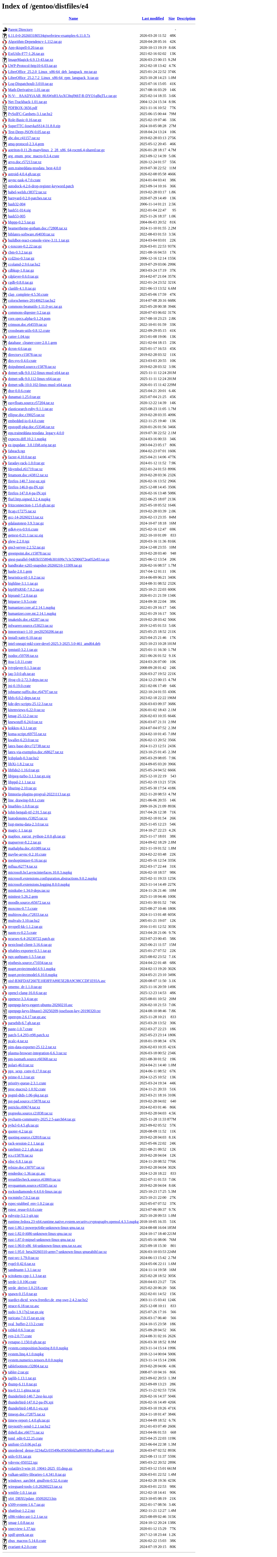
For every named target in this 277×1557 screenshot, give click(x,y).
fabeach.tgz (16, 451)
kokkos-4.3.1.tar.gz (22, 728)
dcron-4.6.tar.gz (20, 349)
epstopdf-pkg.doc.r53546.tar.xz (31, 427)
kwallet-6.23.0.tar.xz (23, 740)
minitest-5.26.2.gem (23, 896)
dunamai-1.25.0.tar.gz (24, 397)
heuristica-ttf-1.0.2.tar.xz (26, 577)
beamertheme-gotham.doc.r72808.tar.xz (37, 228)
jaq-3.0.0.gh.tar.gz (21, 674)
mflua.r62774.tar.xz (22, 866)
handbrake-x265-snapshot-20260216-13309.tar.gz (45, 565)
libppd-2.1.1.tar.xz (21, 782)
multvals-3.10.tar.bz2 (24, 921)
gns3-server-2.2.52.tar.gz (26, 547)
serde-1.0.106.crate (22, 1282)
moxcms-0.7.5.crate (23, 908)
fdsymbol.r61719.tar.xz (25, 469)
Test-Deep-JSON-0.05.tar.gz (29, 132)
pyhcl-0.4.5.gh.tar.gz (23, 1125)
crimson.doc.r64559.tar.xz (27, 324)
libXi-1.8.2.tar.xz (20, 764)
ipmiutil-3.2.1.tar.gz (23, 650)
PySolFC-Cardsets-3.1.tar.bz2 (30, 114)
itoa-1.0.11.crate (20, 662)
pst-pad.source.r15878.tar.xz (29, 1101)
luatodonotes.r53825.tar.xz (28, 818)
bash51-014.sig (19, 210)
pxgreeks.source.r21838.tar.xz (30, 1113)
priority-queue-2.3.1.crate (27, 1083)
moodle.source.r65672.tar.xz (29, 902)
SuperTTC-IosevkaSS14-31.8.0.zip (34, 126)
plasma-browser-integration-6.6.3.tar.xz (37, 1053)
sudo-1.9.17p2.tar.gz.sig (26, 1312)
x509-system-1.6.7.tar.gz (26, 1505)
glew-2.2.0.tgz (18, 541)
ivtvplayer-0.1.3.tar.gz (24, 668)
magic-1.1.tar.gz (20, 830)
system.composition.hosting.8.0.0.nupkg (38, 1348)
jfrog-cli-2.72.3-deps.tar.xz (28, 680)
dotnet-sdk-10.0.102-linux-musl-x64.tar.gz (39, 385)
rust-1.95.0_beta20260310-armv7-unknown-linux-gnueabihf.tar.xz (57, 1252)
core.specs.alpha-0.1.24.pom (29, 318)
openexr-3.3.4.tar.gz (23, 999)
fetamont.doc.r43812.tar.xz (28, 475)
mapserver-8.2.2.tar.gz (24, 842)
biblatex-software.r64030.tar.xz (31, 234)
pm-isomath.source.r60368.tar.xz (32, 1059)
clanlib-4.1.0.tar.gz (22, 288)
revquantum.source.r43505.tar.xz (32, 1185)
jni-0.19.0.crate (19, 686)
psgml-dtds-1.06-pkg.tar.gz (28, 1095)
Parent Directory (20, 29)
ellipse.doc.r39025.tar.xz (26, 415)
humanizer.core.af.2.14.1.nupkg (31, 607)
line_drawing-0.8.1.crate (26, 800)
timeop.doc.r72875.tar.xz (26, 1414)
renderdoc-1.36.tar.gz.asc (26, 1173)
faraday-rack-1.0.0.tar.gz (26, 463)
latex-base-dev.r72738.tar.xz (29, 746)
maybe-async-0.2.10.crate (27, 854)
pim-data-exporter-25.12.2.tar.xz (32, 1047)
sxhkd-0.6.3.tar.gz (21, 1330)
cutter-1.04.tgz (19, 337)
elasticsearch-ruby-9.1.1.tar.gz (30, 409)
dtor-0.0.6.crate (19, 391)
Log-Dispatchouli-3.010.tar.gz (30, 84)
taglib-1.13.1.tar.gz (22, 1378)
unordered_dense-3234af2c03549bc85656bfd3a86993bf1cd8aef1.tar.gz (61, 1450)
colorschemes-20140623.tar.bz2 (31, 300)
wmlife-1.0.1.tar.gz (22, 1492)
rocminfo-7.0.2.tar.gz (23, 1197)
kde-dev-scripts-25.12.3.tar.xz (30, 704)
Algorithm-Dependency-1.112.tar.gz (35, 42)
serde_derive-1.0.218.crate (28, 1288)
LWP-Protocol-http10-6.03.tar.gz (32, 66)
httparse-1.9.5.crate (22, 601)
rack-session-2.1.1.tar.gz (26, 1143)
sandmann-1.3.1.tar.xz (24, 1270)
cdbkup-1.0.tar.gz (21, 270)
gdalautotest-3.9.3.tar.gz (26, 523)
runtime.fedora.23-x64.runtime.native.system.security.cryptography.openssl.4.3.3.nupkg (73, 1222)
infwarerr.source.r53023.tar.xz (30, 626)
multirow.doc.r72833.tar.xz (28, 915)
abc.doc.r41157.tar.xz (24, 138)
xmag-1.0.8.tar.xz (21, 1523)
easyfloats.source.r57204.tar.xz (31, 403)
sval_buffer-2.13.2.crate (26, 1324)
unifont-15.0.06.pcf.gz (24, 1444)
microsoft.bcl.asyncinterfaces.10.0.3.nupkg (40, 872)
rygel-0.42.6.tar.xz (21, 1264)
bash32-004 (16, 204)
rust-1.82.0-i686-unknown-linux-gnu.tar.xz (40, 1234)
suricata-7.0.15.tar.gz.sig (26, 1318)
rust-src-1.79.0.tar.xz (23, 1258)
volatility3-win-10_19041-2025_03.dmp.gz (40, 1468)
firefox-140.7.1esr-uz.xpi (26, 481)
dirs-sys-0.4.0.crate (22, 361)
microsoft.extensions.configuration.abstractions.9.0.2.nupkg (52, 878)
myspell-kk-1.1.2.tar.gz (25, 927)
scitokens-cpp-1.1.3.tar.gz (27, 1276)
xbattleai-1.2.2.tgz (21, 1511)
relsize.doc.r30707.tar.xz (26, 1167)
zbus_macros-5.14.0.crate (27, 1541)
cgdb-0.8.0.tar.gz (20, 282)
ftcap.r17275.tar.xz (22, 511)
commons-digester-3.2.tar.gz (29, 312)
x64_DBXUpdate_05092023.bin (32, 1498)
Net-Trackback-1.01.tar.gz (27, 102)
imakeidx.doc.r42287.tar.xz (28, 620)
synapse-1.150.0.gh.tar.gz (27, 1342)
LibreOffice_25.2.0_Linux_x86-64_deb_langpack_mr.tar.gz (52, 72)
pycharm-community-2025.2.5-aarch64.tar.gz (42, 1119)
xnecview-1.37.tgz (21, 1529)
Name (73, 18)
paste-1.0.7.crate (20, 1029)
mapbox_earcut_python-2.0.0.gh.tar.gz (37, 836)
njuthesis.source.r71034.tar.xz (30, 963)
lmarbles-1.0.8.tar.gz (23, 806)
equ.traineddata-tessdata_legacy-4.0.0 (36, 433)
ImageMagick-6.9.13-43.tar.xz (30, 60)
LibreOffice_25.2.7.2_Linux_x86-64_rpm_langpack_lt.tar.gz (53, 78)
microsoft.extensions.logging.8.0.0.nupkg (39, 884)
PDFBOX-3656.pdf (22, 108)
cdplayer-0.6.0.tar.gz (23, 276)
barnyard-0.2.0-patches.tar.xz (29, 198)
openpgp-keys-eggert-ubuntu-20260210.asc (40, 1005)
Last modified (153, 18)
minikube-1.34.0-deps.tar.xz (29, 890)
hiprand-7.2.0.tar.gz (22, 595)
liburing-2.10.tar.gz (22, 788)
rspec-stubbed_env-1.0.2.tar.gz (31, 1203)
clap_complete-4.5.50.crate (28, 294)
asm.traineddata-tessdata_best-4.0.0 (34, 168)
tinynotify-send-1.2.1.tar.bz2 (29, 1426)
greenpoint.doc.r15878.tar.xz (29, 553)
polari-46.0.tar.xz (21, 1065)
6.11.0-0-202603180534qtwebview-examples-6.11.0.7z (49, 36)
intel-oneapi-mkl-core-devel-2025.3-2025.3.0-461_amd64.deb (54, 644)
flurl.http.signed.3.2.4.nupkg (29, 499)
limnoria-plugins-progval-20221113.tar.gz (39, 794)
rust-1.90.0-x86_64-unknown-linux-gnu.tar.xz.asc (45, 1246)
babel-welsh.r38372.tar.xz (27, 192)
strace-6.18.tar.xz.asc (23, 1306)
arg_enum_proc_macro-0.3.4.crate (33, 156)
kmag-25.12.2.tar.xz (23, 716)
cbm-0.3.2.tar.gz (20, 252)
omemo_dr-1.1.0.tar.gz (25, 987)
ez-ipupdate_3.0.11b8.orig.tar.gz (32, 445)
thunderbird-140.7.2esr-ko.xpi (30, 1396)
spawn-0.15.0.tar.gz (22, 1294)
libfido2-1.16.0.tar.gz (23, 770)
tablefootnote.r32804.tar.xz (28, 1366)
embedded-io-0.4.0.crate (26, 421)
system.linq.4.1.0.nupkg (26, 1354)
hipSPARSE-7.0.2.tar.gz (26, 589)
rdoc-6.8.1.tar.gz (20, 1161)
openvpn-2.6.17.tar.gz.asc (27, 1017)
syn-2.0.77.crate (20, 1336)
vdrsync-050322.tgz (23, 1462)
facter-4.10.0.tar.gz (22, 457)
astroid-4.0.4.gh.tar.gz (24, 174)
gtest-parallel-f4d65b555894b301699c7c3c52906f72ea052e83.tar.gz (58, 559)
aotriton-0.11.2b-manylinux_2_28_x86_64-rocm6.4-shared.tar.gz (56, 150)
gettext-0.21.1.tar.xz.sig (25, 535)
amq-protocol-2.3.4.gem (26, 144)
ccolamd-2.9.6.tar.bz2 (24, 264)
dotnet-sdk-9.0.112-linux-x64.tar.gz (34, 379)
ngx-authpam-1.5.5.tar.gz (26, 957)
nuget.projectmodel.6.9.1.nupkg (31, 969)
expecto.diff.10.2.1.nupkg (27, 439)
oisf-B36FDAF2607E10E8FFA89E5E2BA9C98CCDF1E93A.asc (57, 981)
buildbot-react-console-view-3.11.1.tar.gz (38, 240)
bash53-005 (16, 216)
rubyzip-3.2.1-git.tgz (23, 1216)
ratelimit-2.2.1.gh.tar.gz (25, 1149)
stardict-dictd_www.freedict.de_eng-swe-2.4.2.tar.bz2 (48, 1300)
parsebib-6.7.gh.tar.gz (24, 1023)
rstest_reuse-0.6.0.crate (25, 1210)
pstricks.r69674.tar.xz (24, 1107)
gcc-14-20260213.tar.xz (25, 517)
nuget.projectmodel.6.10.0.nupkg (32, 975)
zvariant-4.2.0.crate (22, 1547)
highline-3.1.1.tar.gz (23, 583)
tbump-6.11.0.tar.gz (22, 1384)
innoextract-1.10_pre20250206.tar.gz (35, 632)
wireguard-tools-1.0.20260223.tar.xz (35, 1486)
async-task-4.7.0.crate (24, 180)
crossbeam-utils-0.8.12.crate (29, 331)
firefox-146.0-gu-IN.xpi (26, 487)
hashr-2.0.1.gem (20, 571)
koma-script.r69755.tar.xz (27, 734)
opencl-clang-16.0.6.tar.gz (27, 993)
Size (172, 18)
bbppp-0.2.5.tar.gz (21, 222)
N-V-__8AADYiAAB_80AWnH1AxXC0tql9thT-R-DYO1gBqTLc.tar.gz (62, 96)
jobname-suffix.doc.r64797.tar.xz (32, 692)
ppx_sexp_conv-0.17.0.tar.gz (29, 1071)
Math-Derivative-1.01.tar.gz (29, 90)
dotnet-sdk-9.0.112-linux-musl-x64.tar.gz (38, 373)
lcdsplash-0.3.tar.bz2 (23, 758)
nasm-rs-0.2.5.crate (22, 933)
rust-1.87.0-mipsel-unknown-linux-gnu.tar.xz (41, 1240)
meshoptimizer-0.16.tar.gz (27, 860)
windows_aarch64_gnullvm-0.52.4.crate (38, 1480)
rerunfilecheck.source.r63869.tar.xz (34, 1179)
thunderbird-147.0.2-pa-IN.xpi (30, 1402)
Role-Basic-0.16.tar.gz (24, 120)
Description (186, 18)
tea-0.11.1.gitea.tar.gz (24, 1390)
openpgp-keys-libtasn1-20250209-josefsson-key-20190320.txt (54, 1011)
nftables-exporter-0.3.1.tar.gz (29, 951)
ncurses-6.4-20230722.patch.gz (31, 939)
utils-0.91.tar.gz (19, 1456)
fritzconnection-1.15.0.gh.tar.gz (31, 505)
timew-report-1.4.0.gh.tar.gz (29, 1420)
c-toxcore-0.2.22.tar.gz (25, 246)
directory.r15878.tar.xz (25, 355)
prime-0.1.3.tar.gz (21, 1077)
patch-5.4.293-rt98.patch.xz (28, 1035)
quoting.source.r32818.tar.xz (29, 1137)
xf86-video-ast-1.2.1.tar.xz (28, 1517)
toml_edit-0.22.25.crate (25, 1438)
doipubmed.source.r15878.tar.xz (32, 367)
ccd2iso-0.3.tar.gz (21, 258)
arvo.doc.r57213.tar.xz (24, 162)
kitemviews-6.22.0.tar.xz (26, 710)
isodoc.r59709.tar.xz (23, 656)
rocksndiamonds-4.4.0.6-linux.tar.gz (35, 1191)
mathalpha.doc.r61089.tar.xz (29, 848)
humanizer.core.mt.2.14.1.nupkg (32, 613)
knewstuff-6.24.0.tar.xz (25, 722)
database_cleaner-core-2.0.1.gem (32, 343)
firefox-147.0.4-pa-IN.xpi (27, 493)
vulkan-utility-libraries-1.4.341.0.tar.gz (37, 1474)
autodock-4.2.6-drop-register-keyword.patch (41, 186)
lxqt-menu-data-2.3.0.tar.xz (28, 824)
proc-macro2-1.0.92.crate (27, 1089)
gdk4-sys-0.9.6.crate (23, 529)
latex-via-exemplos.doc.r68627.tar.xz (35, 752)
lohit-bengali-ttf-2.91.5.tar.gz (29, 812)
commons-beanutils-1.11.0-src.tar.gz (35, 306)
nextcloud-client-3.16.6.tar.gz (30, 945)
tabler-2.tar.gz (18, 1372)
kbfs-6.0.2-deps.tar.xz (24, 698)
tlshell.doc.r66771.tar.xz (26, 1432)
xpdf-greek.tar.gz (20, 1535)
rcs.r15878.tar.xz (20, 1155)
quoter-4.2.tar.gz (20, 1131)
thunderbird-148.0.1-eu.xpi (28, 1408)
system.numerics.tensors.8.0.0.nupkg (35, 1360)
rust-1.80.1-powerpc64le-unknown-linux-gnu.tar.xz (46, 1228)
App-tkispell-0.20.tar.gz (25, 48)
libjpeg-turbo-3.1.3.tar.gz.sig (29, 776)
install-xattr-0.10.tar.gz (25, 638)
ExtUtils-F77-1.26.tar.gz (26, 54)
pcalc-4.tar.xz (18, 1041)
